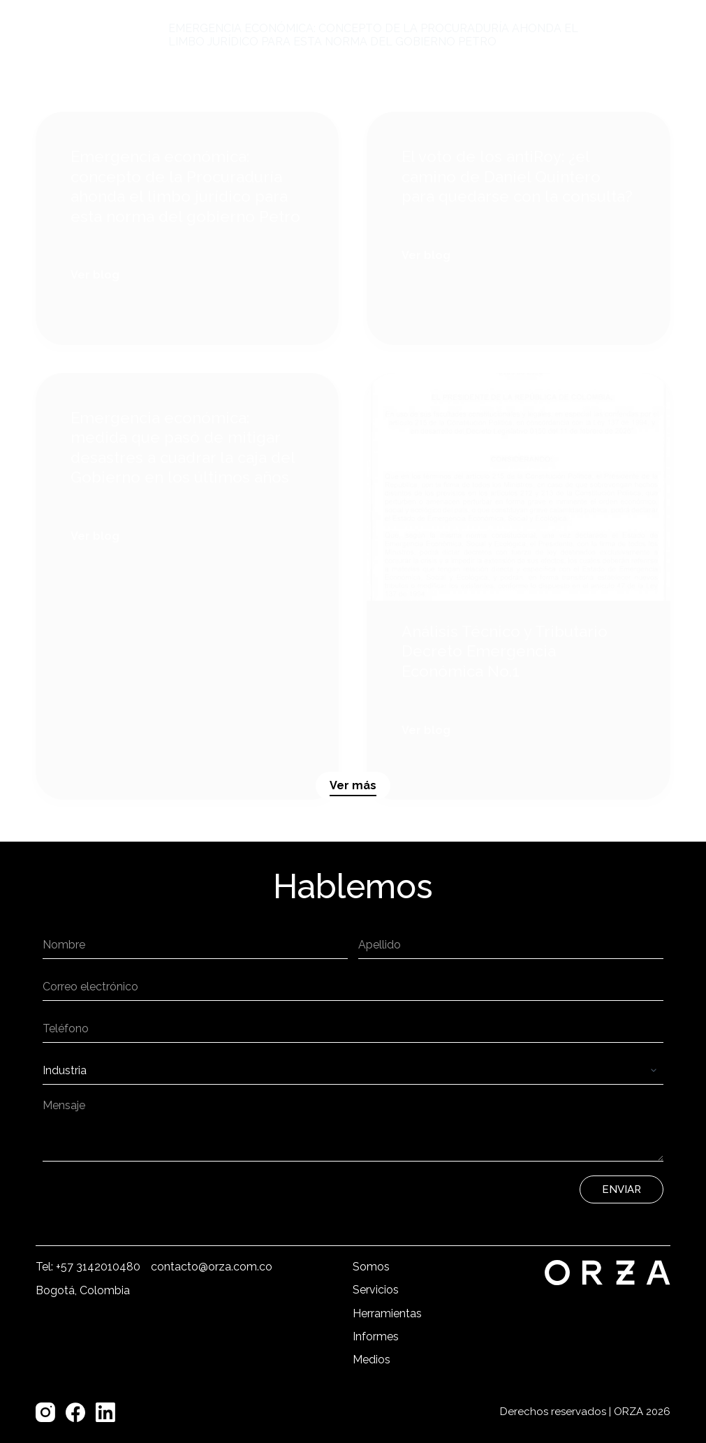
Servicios (376, 1289)
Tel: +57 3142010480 (88, 1266)
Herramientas (387, 1313)
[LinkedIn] (105, 1412)
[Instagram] (45, 1412)
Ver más (353, 785)
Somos (371, 1266)
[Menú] (637, 35)
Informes (376, 1336)
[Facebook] (75, 1412)
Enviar (621, 1189)
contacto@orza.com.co (211, 1266)
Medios (371, 1359)
